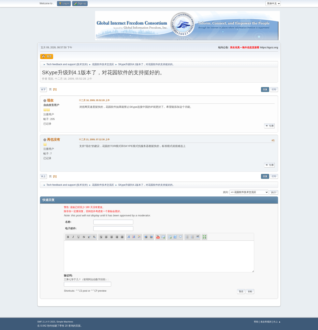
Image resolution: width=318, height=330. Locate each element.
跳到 (225, 192)
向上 (43, 176)
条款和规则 (266, 321)
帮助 (256, 321)
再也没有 (53, 139)
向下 (43, 89)
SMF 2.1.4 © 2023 (46, 321)
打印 (274, 89)
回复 (265, 89)
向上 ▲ (277, 321)
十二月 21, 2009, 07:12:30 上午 (94, 139)
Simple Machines (64, 321)
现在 (50, 100)
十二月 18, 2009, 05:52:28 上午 (94, 100)
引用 (269, 126)
